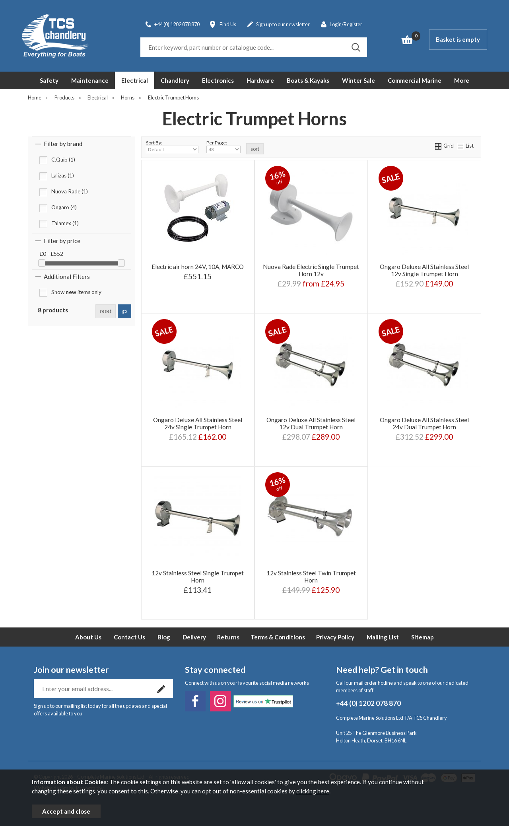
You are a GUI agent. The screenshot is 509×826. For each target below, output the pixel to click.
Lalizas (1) (62, 175)
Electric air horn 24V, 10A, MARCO (198, 266)
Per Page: (223, 146)
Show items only (76, 292)
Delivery (194, 637)
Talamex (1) (65, 223)
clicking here (312, 791)
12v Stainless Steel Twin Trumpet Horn (311, 576)
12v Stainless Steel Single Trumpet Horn (198, 576)
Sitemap (422, 637)
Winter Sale (358, 80)
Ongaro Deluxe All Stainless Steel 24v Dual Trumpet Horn (424, 423)
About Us (88, 637)
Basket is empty (458, 39)
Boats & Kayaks (308, 80)
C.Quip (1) (63, 159)
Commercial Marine (414, 80)
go (124, 311)
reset (105, 311)
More (461, 80)
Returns (228, 637)
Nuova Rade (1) (69, 191)
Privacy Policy (335, 637)
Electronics (218, 80)
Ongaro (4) (64, 207)
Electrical (134, 80)
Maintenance (90, 80)
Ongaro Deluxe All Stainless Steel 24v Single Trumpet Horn (197, 423)
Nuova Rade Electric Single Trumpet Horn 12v (311, 270)
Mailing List (383, 637)
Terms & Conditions (278, 637)
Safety (49, 80)
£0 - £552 (51, 254)
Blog (163, 637)
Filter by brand (63, 143)
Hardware (260, 80)
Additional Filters (67, 276)
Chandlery (175, 80)
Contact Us (129, 637)
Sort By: (172, 146)
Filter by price (62, 240)
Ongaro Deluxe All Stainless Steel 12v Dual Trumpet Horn (311, 423)
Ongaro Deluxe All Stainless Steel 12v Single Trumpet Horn (424, 270)
